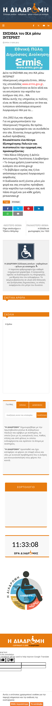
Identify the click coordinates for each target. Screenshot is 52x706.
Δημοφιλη (37, 405)
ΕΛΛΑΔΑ (16, 201)
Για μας (9, 404)
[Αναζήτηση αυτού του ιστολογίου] (20, 415)
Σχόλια (22, 405)
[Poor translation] (10, 660)
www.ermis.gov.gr (32, 84)
